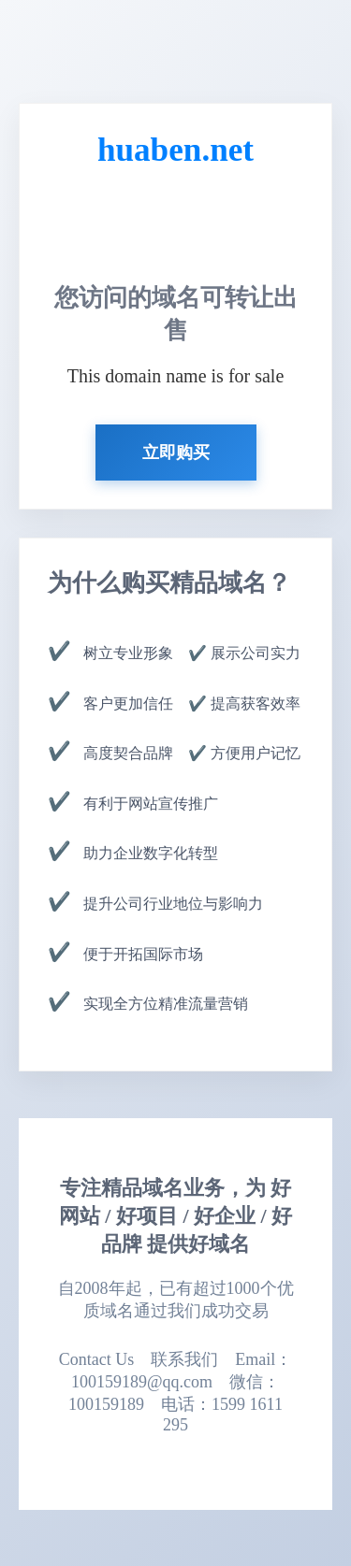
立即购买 (176, 452)
